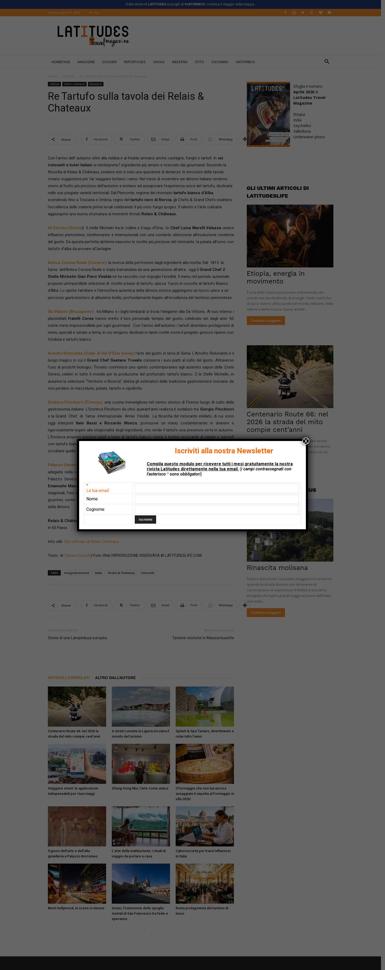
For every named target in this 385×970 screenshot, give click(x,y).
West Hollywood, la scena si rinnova (78, 908)
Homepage (62, 61)
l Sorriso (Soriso (68, 227)
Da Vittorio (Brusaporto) (72, 311)
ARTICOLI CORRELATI (71, 677)
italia (100, 573)
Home (54, 76)
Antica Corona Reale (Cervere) (79, 262)
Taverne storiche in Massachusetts (205, 637)
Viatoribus (247, 61)
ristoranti (149, 573)
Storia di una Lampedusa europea (79, 637)
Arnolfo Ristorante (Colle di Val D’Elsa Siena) (92, 353)
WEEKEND (182, 61)
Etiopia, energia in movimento (278, 277)
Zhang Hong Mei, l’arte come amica (142, 788)
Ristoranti (97, 84)
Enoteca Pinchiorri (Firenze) (77, 402)
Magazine (88, 61)
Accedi (96, 12)
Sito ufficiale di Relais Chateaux (93, 541)
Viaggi (160, 61)
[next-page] (146, 929)
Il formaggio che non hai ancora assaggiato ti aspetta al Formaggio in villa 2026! (207, 793)
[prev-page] (137, 929)
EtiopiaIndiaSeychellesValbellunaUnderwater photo (311, 125)
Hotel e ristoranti (76, 84)
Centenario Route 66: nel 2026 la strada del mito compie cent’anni (289, 422)
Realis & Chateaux (123, 573)
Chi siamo (221, 61)
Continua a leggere (268, 321)
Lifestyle (70, 76)
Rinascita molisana (279, 568)
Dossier (111, 61)
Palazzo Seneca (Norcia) (74, 464)
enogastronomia (78, 573)
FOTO (201, 61)
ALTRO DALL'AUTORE (117, 677)
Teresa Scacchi (79, 555)
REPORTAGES (137, 61)
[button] (328, 62)
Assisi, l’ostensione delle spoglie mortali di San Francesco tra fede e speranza (142, 913)
